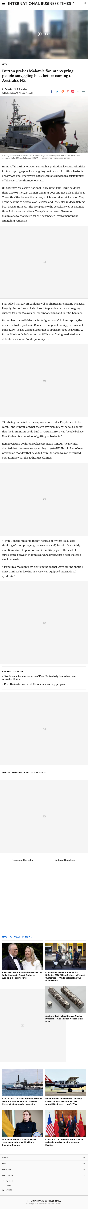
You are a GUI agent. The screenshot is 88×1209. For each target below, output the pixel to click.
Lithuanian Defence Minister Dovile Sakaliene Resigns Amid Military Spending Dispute (19, 1142)
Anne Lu (9, 89)
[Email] (78, 91)
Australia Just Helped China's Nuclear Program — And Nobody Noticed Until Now (64, 1019)
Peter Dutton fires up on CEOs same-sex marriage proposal (34, 684)
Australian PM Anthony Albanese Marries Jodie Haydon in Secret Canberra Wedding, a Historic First (22, 975)
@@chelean (22, 89)
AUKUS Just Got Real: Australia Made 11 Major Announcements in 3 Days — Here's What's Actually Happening (22, 1101)
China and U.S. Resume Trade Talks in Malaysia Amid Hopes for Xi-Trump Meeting (64, 1142)
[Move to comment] (83, 91)
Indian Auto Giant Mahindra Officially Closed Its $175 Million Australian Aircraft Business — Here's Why (63, 1101)
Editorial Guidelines (65, 860)
